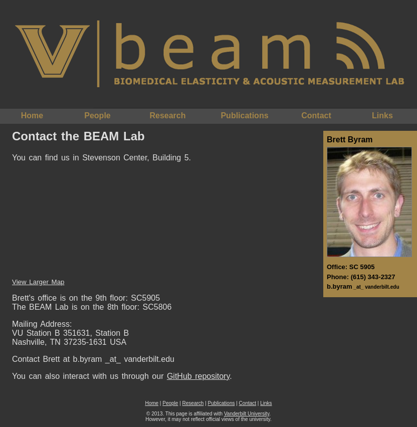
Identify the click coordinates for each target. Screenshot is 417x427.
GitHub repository (198, 376)
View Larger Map (38, 282)
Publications (244, 115)
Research (167, 115)
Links (382, 115)
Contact (316, 115)
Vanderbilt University (246, 413)
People (97, 115)
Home (32, 115)
